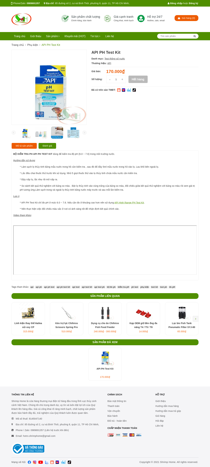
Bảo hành (112, 416)
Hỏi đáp (160, 421)
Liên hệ (109, 36)
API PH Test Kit (105, 368)
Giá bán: (96, 71)
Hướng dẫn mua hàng (167, 406)
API (109, 63)
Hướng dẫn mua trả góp (168, 411)
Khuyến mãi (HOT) (74, 36)
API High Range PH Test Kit (129, 202)
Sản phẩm (53, 36)
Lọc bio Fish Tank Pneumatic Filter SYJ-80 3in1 (181, 327)
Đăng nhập (175, 3)
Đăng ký (193, 3)
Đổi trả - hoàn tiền (117, 421)
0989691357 (33, 3)
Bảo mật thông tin (116, 401)
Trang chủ (19, 36)
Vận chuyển (113, 411)
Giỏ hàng (160, 416)
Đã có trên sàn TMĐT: (104, 90)
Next (196, 319)
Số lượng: (97, 79)
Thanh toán (113, 406)
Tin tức (95, 36)
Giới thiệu (35, 36)
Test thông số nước (115, 58)
